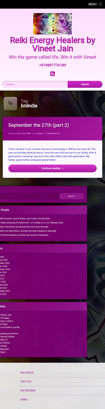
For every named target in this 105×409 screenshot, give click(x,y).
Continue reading (67, 168)
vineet (40, 133)
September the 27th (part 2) (39, 125)
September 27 (53, 133)
